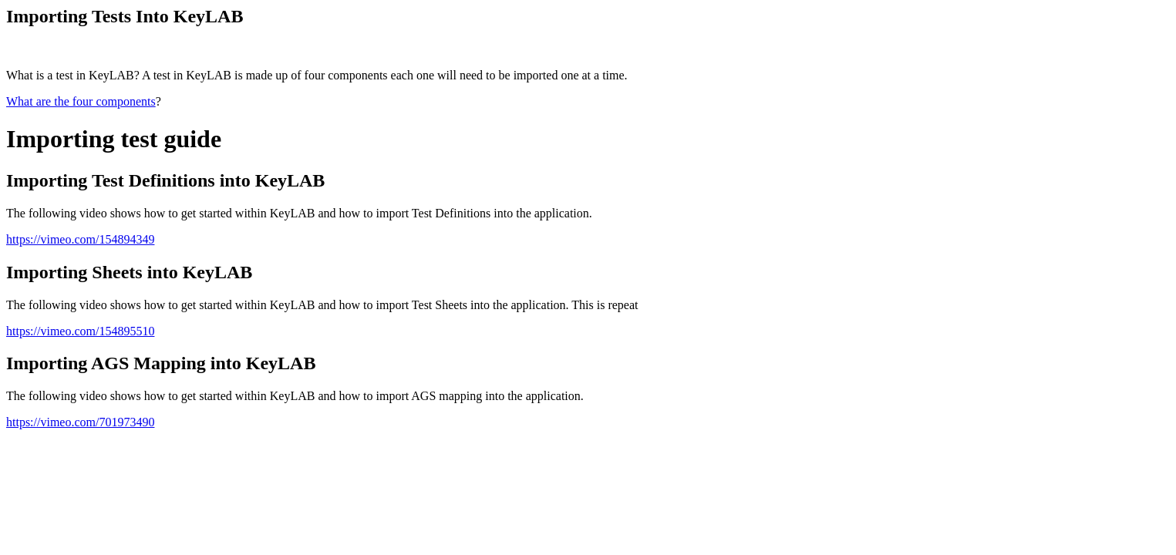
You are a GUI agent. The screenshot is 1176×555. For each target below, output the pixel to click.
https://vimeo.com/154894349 (80, 239)
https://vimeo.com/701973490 (80, 422)
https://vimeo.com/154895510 (80, 331)
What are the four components (81, 101)
